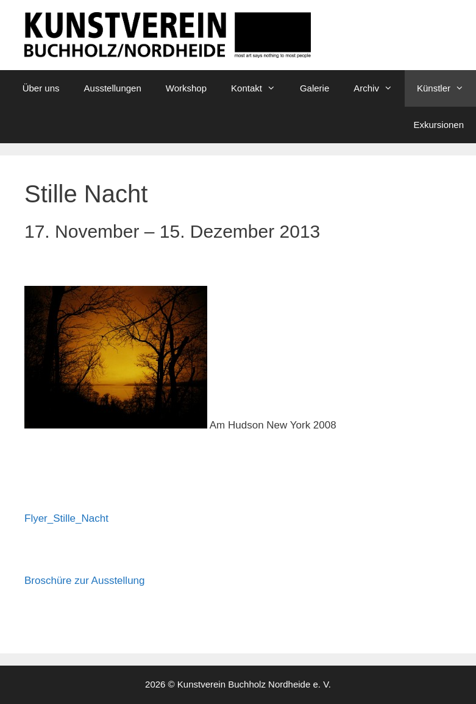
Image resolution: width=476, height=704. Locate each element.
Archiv (379, 88)
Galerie (314, 88)
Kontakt (259, 88)
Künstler (446, 88)
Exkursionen (438, 124)
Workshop (186, 88)
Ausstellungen (112, 88)
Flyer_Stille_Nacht (66, 518)
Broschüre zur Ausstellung (84, 580)
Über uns (41, 88)
